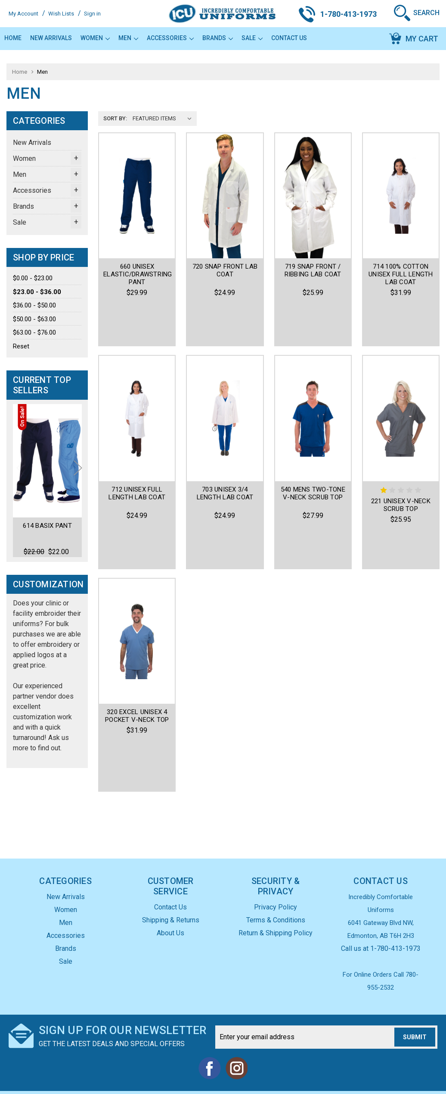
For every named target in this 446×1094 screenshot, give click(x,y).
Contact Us (289, 37)
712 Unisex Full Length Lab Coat (136, 454)
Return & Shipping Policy (275, 916)
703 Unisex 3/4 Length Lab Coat (225, 454)
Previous (20, 479)
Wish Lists (61, 13)
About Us (170, 916)
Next (78, 479)
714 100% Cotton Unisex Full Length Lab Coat (401, 274)
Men (128, 37)
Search (426, 13)
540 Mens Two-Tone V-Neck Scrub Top (313, 454)
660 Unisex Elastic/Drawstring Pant (137, 274)
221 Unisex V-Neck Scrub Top (401, 466)
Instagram (236, 1051)
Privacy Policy (275, 890)
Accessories (170, 37)
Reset (21, 346)
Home (13, 37)
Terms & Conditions (275, 903)
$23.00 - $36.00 (37, 292)
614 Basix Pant (47, 526)
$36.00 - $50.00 (34, 305)
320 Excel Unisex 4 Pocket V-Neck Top (137, 642)
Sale (252, 37)
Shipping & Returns (170, 903)
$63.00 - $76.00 (34, 332)
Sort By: (115, 118)
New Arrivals (51, 37)
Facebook (209, 1051)
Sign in (92, 13)
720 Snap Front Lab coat (225, 270)
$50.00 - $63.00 (34, 319)
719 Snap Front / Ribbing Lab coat (313, 270)
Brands (217, 37)
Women (95, 37)
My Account (23, 13)
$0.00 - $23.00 (33, 278)
